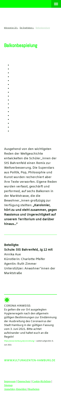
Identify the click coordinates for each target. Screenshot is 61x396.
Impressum (10, 381)
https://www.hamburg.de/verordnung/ (19, 341)
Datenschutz (23, 381)
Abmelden (21, 389)
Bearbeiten (33, 389)
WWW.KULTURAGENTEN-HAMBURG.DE (29, 360)
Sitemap (8, 385)
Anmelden (9, 389)
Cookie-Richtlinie (41, 381)
